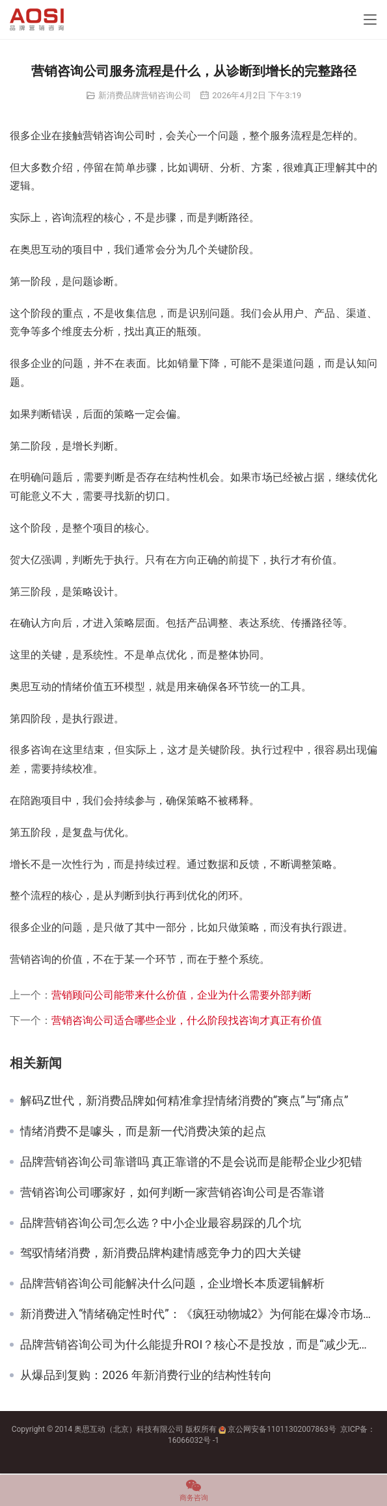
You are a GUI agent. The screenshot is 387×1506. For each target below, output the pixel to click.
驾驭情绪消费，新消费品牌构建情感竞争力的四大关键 (160, 1252)
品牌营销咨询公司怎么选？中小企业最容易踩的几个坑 (160, 1223)
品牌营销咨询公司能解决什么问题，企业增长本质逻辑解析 (172, 1283)
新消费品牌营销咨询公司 (144, 95)
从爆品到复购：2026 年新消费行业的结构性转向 (146, 1375)
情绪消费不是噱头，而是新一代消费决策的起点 (143, 1131)
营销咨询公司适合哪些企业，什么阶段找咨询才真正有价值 (186, 1020)
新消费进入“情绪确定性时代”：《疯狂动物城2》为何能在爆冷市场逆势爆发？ (198, 1314)
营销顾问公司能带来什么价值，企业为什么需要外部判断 (181, 995)
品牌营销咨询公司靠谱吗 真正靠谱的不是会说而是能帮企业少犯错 (191, 1161)
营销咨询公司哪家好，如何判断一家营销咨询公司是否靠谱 (172, 1192)
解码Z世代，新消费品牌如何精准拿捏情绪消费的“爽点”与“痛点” (184, 1100)
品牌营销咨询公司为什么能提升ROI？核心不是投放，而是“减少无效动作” (198, 1344)
